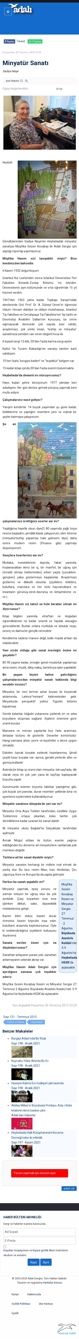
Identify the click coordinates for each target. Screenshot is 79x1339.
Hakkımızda (34, 1294)
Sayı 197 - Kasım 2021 (26, 1142)
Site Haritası (46, 1303)
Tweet (20, 41)
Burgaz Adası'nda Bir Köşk (28, 1038)
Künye (15, 1294)
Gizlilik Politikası (21, 1303)
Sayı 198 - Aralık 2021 (25, 1043)
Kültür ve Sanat (15, 1022)
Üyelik (15, 1313)
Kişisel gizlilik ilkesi (44, 1250)
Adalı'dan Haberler (23, 1115)
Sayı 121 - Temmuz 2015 (20, 1017)
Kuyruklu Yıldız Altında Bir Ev (30, 1060)
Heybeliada (37, 1022)
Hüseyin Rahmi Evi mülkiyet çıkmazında (37, 1083)
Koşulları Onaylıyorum (16, 1250)
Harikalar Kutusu (52, 1282)
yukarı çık (69, 1188)
